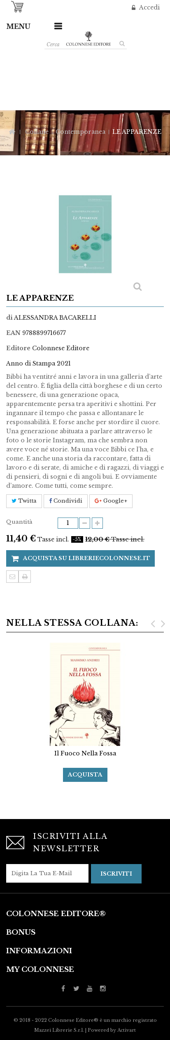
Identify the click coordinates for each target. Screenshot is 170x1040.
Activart (126, 1030)
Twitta (24, 500)
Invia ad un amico (12, 576)
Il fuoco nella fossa (85, 753)
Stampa (25, 576)
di (9, 317)
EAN (13, 333)
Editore (18, 348)
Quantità (19, 521)
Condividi (65, 500)
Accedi (148, 7)
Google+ (111, 500)
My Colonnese (40, 969)
